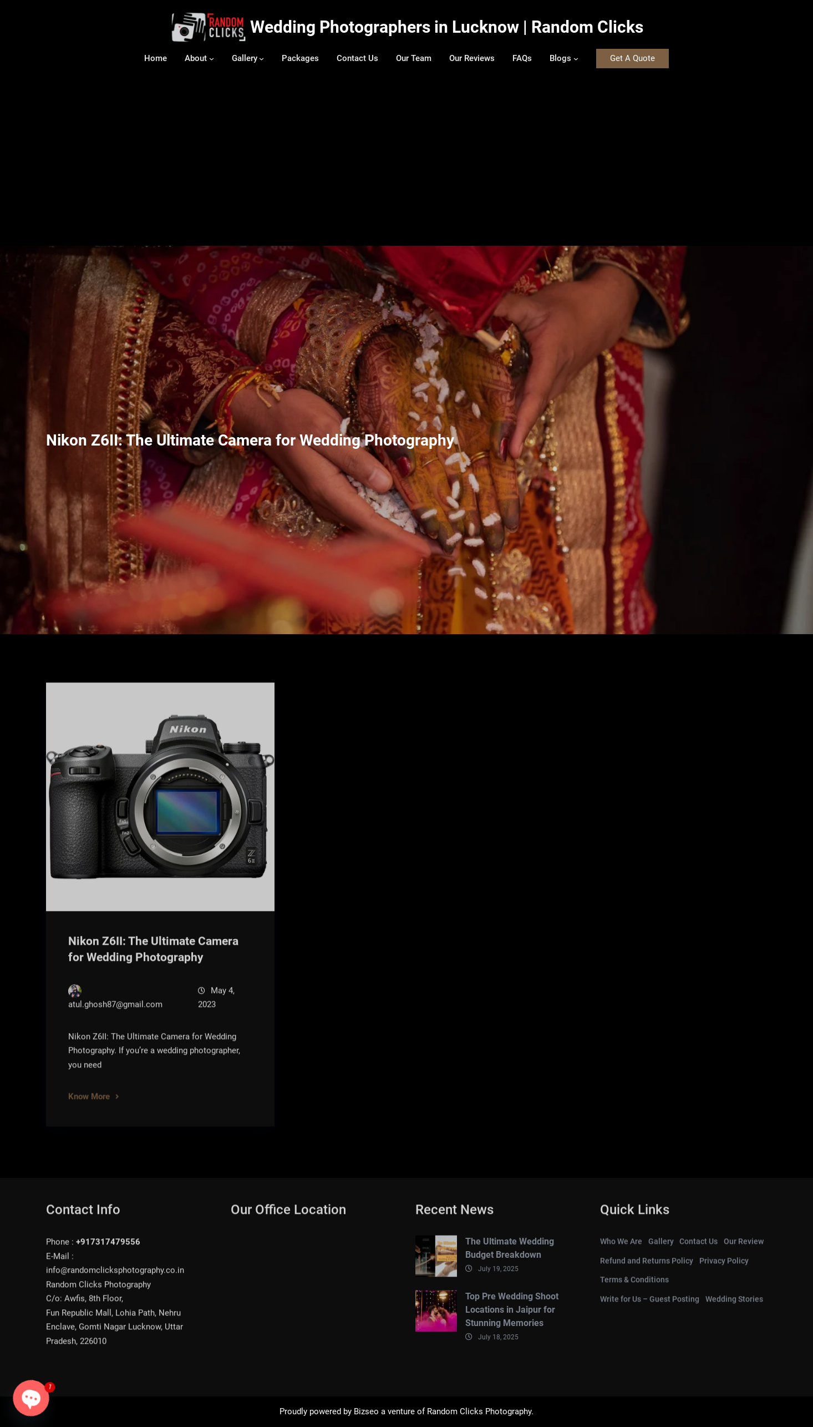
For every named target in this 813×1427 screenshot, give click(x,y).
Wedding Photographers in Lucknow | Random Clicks (446, 27)
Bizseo (366, 1411)
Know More (89, 1105)
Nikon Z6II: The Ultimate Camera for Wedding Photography (153, 958)
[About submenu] (211, 58)
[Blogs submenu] (575, 58)
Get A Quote (632, 58)
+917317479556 (108, 1251)
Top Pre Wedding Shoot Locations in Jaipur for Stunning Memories (511, 1318)
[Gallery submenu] (261, 58)
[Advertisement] (406, 162)
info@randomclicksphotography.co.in (115, 1279)
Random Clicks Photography (479, 1411)
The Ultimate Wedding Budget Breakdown (509, 1257)
